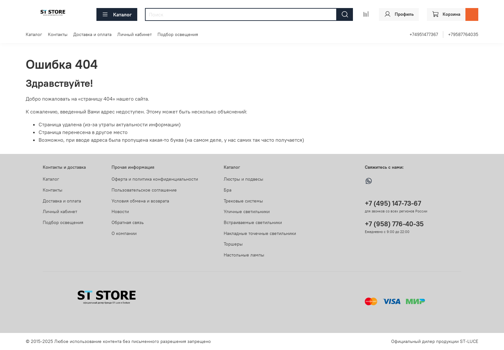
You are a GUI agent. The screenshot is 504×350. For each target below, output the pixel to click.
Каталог (117, 14)
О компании (124, 233)
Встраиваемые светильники (253, 222)
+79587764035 (463, 34)
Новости (120, 211)
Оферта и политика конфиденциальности (155, 179)
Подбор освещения (178, 34)
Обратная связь (128, 222)
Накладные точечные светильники (260, 233)
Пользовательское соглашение (144, 190)
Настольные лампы (244, 255)
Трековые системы (243, 201)
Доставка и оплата (92, 34)
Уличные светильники (247, 211)
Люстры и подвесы (243, 179)
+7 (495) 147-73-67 (393, 203)
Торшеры (233, 244)
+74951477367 (424, 34)
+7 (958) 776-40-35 (394, 224)
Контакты (58, 34)
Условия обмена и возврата (140, 201)
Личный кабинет (134, 34)
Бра (227, 190)
